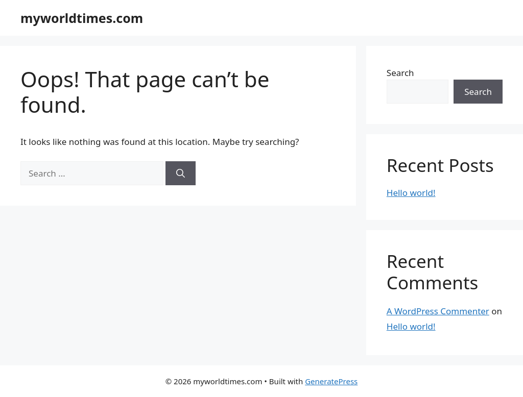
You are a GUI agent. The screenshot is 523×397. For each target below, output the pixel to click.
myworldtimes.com (81, 18)
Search (400, 73)
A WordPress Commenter (438, 311)
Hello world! (411, 192)
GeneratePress (331, 381)
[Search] (180, 173)
